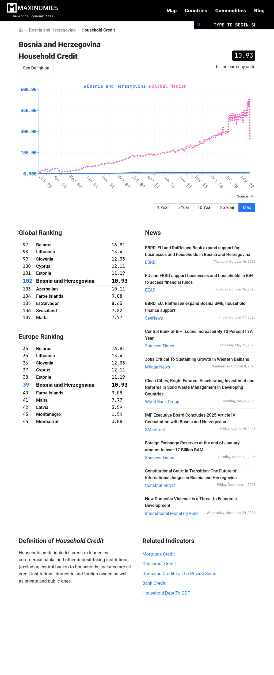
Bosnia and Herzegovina (52, 30)
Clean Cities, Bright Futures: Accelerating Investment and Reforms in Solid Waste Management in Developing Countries (199, 387)
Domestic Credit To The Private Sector (180, 573)
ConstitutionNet (160, 485)
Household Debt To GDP (166, 593)
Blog (259, 10)
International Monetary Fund (172, 513)
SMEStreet (155, 429)
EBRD (150, 262)
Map (171, 10)
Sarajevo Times (159, 345)
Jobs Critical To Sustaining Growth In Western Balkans (197, 359)
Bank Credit (153, 583)
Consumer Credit (159, 563)
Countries (196, 10)
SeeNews (154, 318)
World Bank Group (162, 401)
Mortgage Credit (158, 554)
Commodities (230, 10)
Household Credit (98, 30)
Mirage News (157, 367)
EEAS (150, 290)
